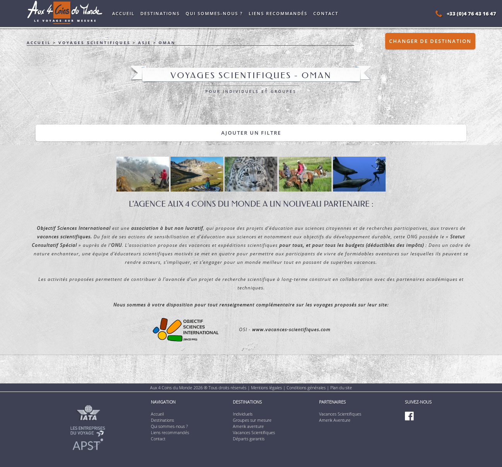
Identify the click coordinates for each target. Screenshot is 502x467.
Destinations (160, 13)
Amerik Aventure (334, 420)
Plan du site (341, 387)
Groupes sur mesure (252, 420)
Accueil (123, 13)
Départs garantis (249, 438)
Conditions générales (306, 387)
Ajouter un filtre (251, 132)
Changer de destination (430, 41)
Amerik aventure (248, 426)
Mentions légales (266, 387)
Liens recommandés (278, 13)
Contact (325, 13)
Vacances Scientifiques (254, 432)
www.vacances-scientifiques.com (291, 329)
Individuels (243, 414)
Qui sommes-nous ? (214, 13)
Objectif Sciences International (74, 228)
